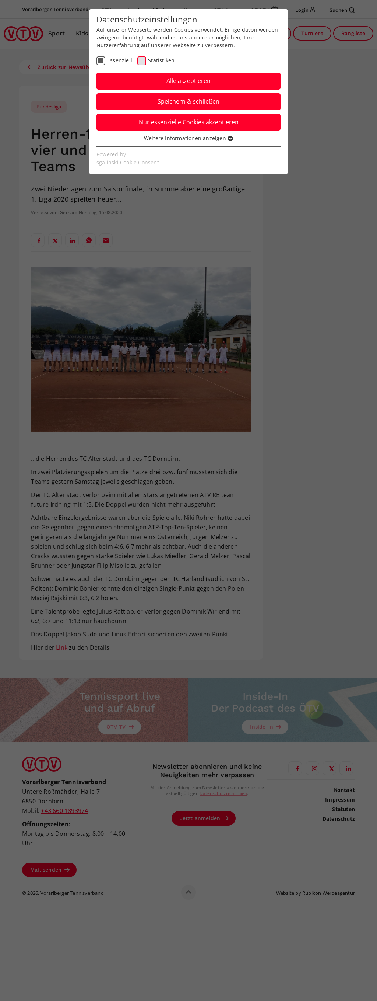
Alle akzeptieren (188, 81)
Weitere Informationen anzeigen (188, 138)
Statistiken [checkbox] (161, 60)
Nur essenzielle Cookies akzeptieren (189, 122)
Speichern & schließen (188, 101)
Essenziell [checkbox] (119, 60)
